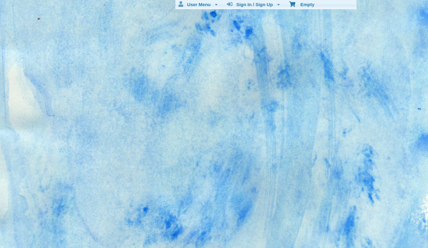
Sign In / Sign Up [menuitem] (253, 4)
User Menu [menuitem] (198, 4)
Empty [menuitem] (302, 4)
